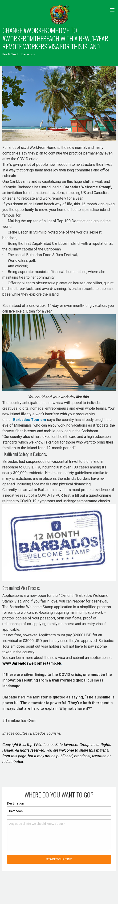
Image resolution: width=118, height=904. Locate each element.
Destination (15, 803)
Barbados (28, 54)
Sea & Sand (10, 54)
